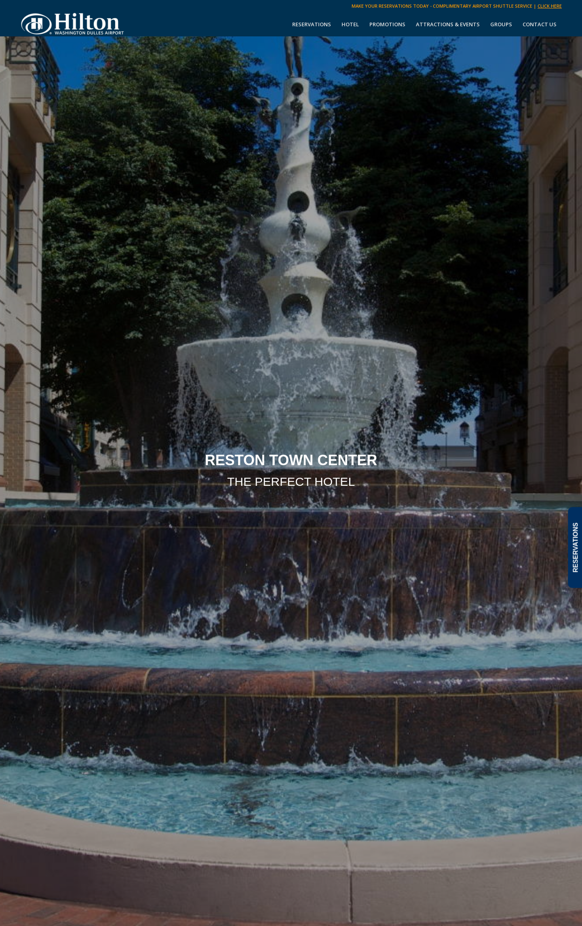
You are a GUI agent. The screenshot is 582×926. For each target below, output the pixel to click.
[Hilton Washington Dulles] (73, 24)
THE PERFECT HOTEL (291, 481)
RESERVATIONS (575, 548)
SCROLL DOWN (291, 540)
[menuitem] (311, 24)
